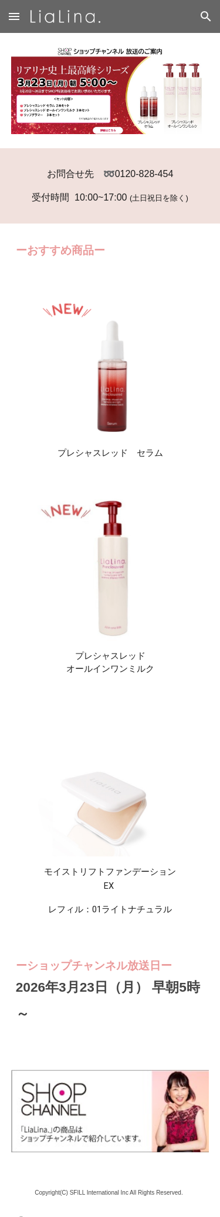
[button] (14, 16)
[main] (110, 185)
